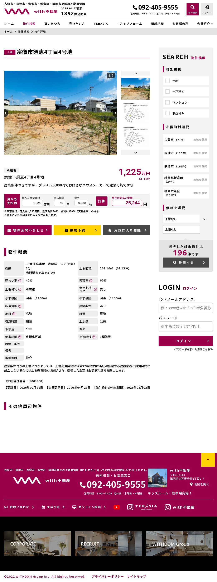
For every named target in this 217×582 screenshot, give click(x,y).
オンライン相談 (86, 507)
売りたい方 (77, 23)
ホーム (9, 23)
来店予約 (75, 230)
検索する (183, 262)
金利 (77, 197)
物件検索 (29, 23)
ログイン (183, 340)
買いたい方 (52, 23)
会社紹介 (203, 23)
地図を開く (199, 484)
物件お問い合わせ (26, 230)
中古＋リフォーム (129, 23)
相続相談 (157, 23)
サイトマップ (136, 576)
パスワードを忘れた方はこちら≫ (193, 349)
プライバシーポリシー (108, 576)
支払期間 (59, 197)
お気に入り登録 (124, 230)
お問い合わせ (16, 507)
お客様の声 (181, 23)
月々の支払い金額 (122, 197)
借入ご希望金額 (31, 197)
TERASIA (101, 23)
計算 (102, 201)
